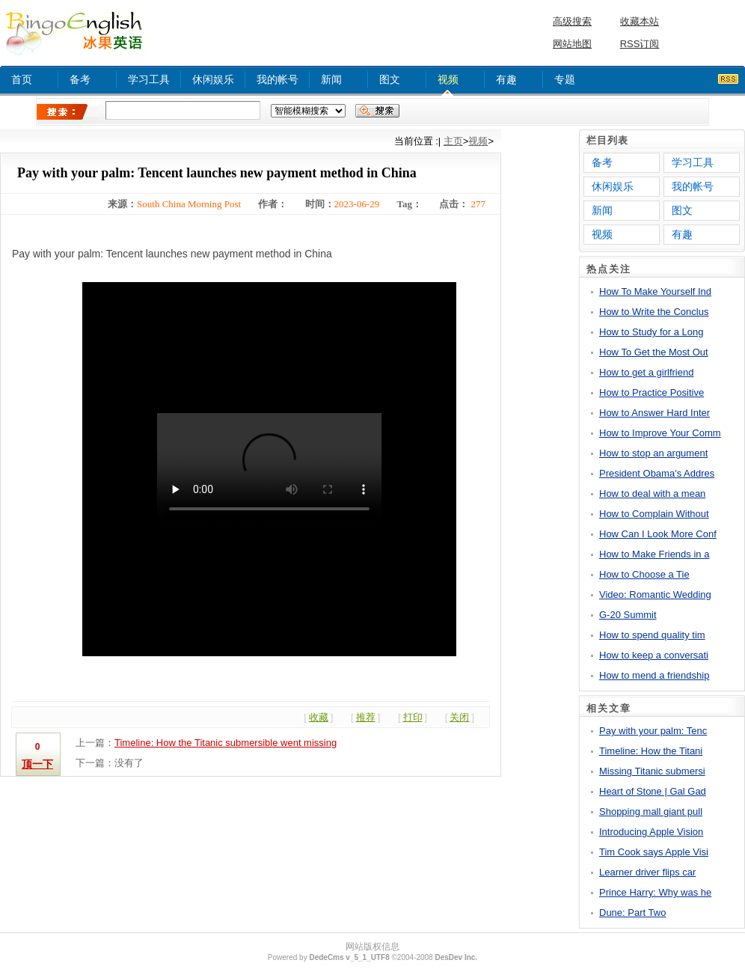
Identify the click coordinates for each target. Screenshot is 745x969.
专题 (564, 79)
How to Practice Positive (651, 392)
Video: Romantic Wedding (655, 594)
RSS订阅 (640, 43)
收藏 (318, 717)
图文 (389, 79)
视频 (448, 79)
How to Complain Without (654, 513)
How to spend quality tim (652, 635)
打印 (413, 717)
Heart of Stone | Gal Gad (652, 791)
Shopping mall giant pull (650, 811)
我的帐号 (277, 79)
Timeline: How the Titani (650, 750)
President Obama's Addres (656, 473)
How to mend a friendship (654, 675)
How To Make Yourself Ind (655, 291)
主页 (453, 141)
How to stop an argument (653, 453)
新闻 (331, 79)
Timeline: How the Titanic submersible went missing (225, 742)
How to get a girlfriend (646, 372)
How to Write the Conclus (653, 311)
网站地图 (572, 43)
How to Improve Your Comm (660, 432)
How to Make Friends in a (654, 554)
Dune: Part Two (632, 912)
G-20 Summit (628, 614)
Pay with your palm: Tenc (653, 730)
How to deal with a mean (652, 493)
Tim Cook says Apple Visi (653, 852)
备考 (80, 79)
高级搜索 (572, 21)
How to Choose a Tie (644, 574)
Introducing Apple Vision (651, 831)
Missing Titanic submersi (652, 771)
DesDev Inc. (456, 957)
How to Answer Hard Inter (654, 412)
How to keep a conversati (653, 655)
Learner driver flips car (647, 872)
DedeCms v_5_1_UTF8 (349, 957)
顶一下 (37, 764)
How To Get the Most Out (653, 352)
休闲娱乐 (213, 79)
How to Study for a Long (651, 331)
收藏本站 (639, 21)
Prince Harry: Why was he (655, 892)
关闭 (459, 717)
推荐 (365, 717)
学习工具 (149, 79)
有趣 (506, 79)
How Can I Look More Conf (658, 533)
